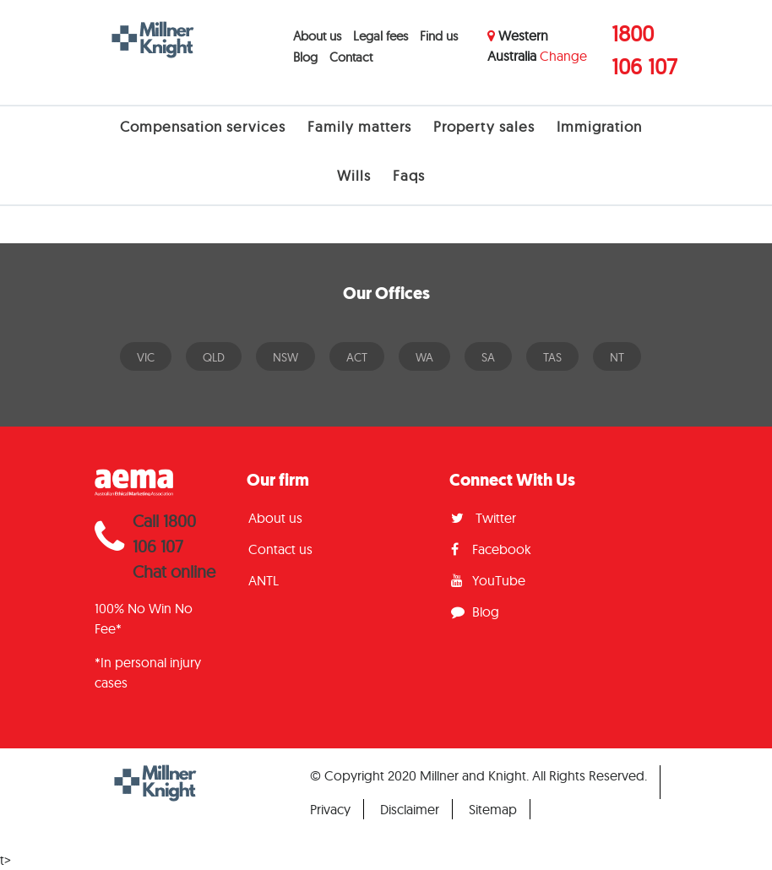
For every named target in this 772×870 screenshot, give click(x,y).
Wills (354, 175)
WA (424, 357)
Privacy (330, 809)
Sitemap (493, 809)
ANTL (263, 580)
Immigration (599, 126)
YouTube (488, 580)
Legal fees (380, 36)
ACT (356, 357)
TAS (552, 357)
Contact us (280, 549)
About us (317, 36)
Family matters (359, 126)
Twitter (483, 517)
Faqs (409, 175)
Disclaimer (409, 809)
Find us (439, 36)
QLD (214, 357)
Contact (350, 57)
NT (617, 357)
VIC (146, 357)
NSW (285, 357)
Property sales (484, 126)
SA (488, 357)
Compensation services (202, 126)
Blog (305, 57)
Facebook (491, 549)
